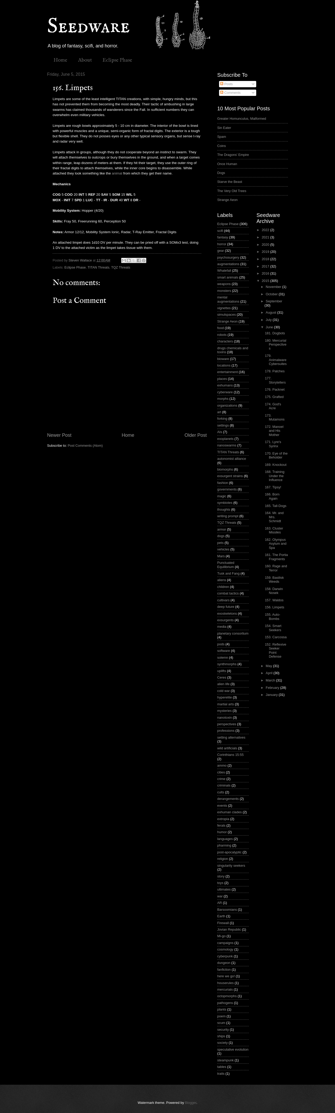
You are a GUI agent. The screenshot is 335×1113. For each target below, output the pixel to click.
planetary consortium (233, 633)
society (222, 1043)
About (85, 60)
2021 (266, 237)
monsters (224, 291)
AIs (219, 432)
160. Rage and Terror (276, 568)
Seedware (88, 27)
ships (221, 1036)
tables (221, 1067)
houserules (225, 983)
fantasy (222, 237)
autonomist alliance (231, 459)
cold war (223, 691)
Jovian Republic (229, 929)
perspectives (226, 724)
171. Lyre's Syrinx (273, 444)
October (272, 294)
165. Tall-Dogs (275, 506)
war (220, 896)
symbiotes (224, 503)
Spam (221, 137)
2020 (266, 245)
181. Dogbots (275, 333)
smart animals (227, 277)
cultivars (223, 600)
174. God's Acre (273, 406)
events (222, 806)
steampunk (225, 1060)
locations (224, 365)
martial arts (225, 704)
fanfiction (224, 970)
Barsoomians (227, 910)
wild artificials (227, 748)
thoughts (223, 509)
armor (221, 529)
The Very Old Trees (231, 191)
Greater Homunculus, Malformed (241, 119)
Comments (230, 93)
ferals (221, 825)
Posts (226, 84)
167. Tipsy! (273, 487)
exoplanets (225, 439)
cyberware (225, 392)
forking (222, 419)
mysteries (224, 711)
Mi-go (221, 936)
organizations (227, 405)
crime (221, 779)
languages (225, 839)
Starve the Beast (229, 182)
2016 (266, 273)
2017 (266, 266)
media (221, 627)
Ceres (221, 677)
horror (221, 244)
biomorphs (225, 469)
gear (220, 251)
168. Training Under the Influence (274, 476)
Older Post (196, 435)
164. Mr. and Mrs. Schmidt (274, 517)
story (221, 876)
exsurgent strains (230, 476)
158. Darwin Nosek (274, 591)
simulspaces (226, 315)
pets (220, 543)
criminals (224, 785)
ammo (222, 765)
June (270, 327)
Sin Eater (224, 128)
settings (223, 425)
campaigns (225, 943)
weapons (224, 284)
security (223, 1030)
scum (221, 1023)
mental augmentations (228, 299)
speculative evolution (233, 1049)
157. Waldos (274, 600)
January (272, 695)
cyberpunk (225, 956)
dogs (221, 536)
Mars (221, 556)
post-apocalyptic (229, 852)
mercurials (225, 989)
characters (225, 341)
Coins (221, 146)
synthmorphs (227, 664)
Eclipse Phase (117, 60)
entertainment (227, 372)
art (219, 412)
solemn (222, 657)
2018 (266, 259)
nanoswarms (226, 445)
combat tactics (228, 593)
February (273, 688)
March (271, 680)
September (274, 301)
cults (220, 792)
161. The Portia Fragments (276, 557)
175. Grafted (274, 397)
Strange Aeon (227, 200)
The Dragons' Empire (233, 155)
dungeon (223, 963)
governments (227, 489)
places (222, 379)
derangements (228, 799)
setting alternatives (231, 737)
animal (117, 173)
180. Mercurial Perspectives (275, 345)
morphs (222, 399)
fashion (222, 483)
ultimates (224, 889)
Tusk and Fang (228, 573)
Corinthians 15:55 (230, 755)
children (223, 587)
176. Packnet (274, 389)
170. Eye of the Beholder (276, 455)
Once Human (227, 164)
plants (221, 1009)
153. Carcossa (276, 637)
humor (222, 832)
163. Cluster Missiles (274, 530)
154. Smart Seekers (273, 628)
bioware (223, 359)
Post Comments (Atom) (85, 446)
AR (219, 903)
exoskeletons (227, 613)
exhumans (225, 385)
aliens (221, 580)
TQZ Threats (120, 267)
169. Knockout (275, 465)
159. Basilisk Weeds (274, 579)
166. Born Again (272, 496)
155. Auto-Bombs (272, 616)
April (269, 673)
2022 (266, 230)
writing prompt (227, 516)
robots (222, 335)
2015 (266, 281)
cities (221, 772)
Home (60, 60)
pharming (224, 845)
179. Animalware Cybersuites (276, 360)
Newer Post (59, 435)
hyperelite (224, 697)
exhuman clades (229, 812)
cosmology (225, 949)
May (269, 666)
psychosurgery (228, 257)
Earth (221, 916)
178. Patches (274, 371)
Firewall (223, 923)
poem (221, 1016)
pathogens (225, 1003)
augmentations (228, 264)
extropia (223, 819)
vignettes (224, 308)
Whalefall (224, 270)
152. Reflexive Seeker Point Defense (275, 650)
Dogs (221, 173)
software (223, 651)
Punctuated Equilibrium (225, 565)
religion (222, 859)
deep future (225, 607)
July (269, 320)
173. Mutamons (274, 417)
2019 (266, 252)
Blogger (191, 1103)
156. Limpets (274, 607)
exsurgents (225, 620)
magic (221, 496)
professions (225, 731)
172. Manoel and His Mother (274, 431)
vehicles (223, 549)
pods (221, 644)
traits (221, 1074)
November (274, 287)
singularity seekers (231, 866)
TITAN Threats (98, 267)
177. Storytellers (275, 380)
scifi (220, 231)
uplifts (221, 671)
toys (220, 883)
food (220, 328)
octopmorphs (227, 996)
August (271, 312)
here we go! (226, 976)
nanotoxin (224, 717)
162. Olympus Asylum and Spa (275, 544)
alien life (223, 684)
